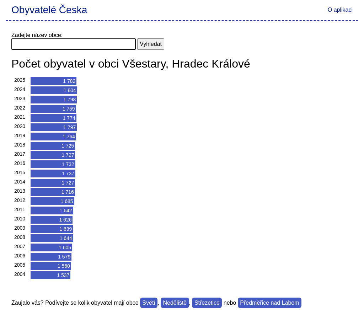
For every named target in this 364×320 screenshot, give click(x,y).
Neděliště (175, 303)
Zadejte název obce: (37, 35)
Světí (148, 303)
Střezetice (207, 303)
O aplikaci (340, 10)
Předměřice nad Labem (269, 303)
